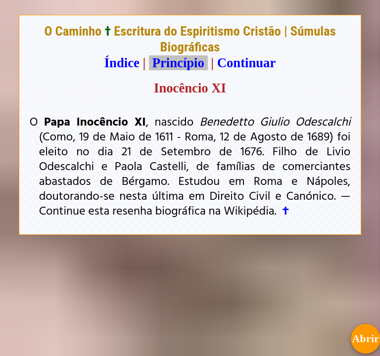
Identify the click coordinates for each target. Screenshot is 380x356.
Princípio (178, 62)
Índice (122, 62)
